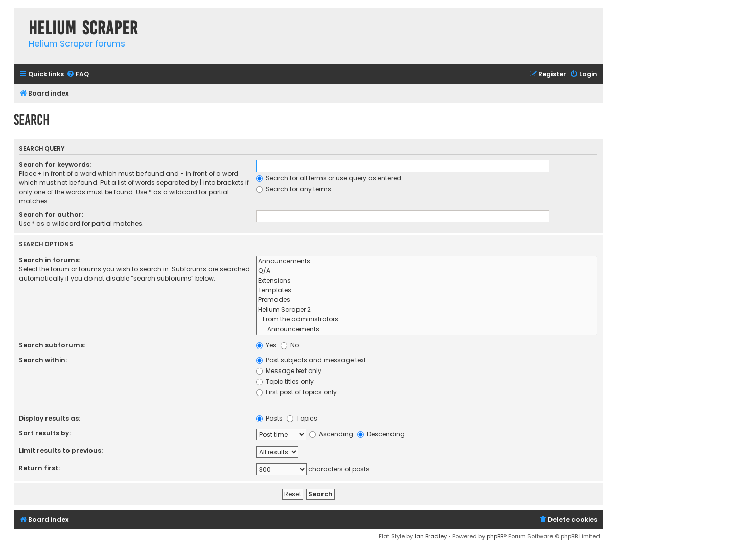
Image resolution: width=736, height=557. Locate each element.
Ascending (331, 434)
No (290, 345)
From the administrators (426, 319)
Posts (269, 418)
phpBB (495, 536)
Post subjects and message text (311, 360)
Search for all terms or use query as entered (328, 178)
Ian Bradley (431, 536)
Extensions (426, 281)
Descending (381, 434)
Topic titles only (285, 381)
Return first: (39, 467)
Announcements (426, 261)
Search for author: (51, 214)
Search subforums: (52, 345)
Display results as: (49, 418)
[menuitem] (77, 74)
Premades (426, 300)
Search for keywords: (55, 164)
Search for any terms (293, 188)
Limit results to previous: (61, 450)
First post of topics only (296, 392)
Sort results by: (45, 433)
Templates (426, 290)
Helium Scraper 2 (426, 310)
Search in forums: (49, 260)
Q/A (426, 271)
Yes (266, 345)
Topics (302, 418)
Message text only (288, 370)
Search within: (43, 360)
